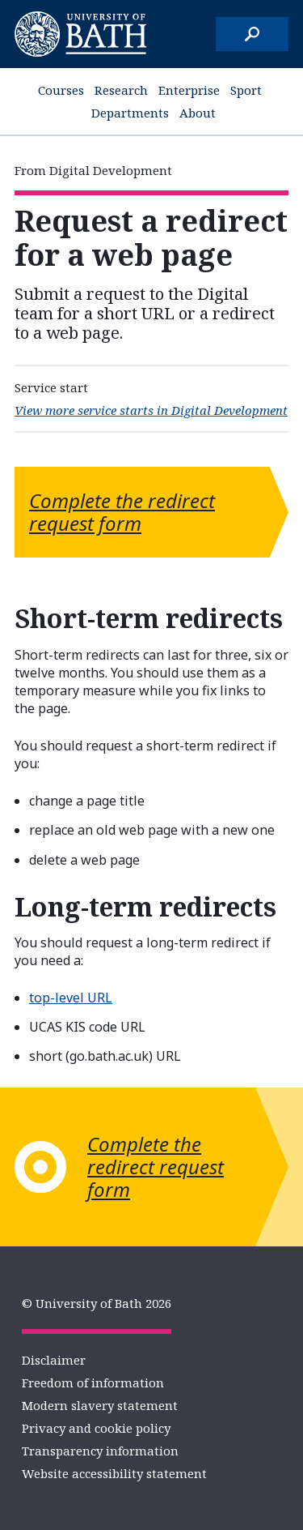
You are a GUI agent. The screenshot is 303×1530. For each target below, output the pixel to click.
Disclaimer (54, 1360)
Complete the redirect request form (122, 511)
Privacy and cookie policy (96, 1428)
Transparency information (100, 1450)
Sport (246, 90)
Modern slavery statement (100, 1405)
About (197, 113)
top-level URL (70, 997)
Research (121, 90)
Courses (61, 90)
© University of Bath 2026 (96, 1303)
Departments (130, 113)
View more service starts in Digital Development (151, 410)
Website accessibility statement (114, 1473)
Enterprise (189, 90)
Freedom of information (93, 1382)
